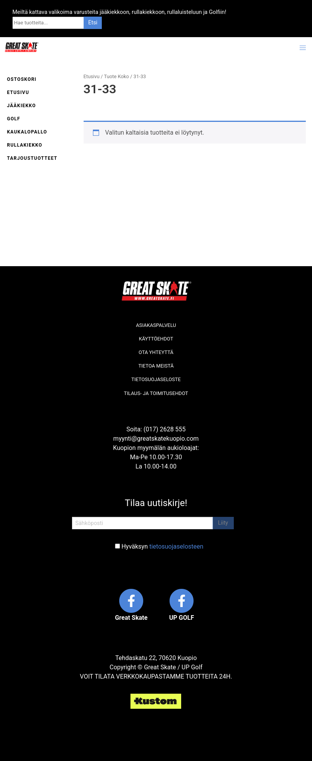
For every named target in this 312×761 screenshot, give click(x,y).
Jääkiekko (21, 105)
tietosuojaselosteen (176, 546)
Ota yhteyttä (156, 352)
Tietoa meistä (155, 366)
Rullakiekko (24, 145)
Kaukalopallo (27, 132)
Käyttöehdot (156, 339)
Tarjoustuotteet (32, 158)
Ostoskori (21, 79)
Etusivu (18, 92)
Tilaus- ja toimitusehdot (156, 393)
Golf (13, 118)
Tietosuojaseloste (155, 379)
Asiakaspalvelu (156, 325)
